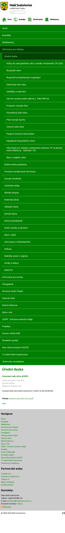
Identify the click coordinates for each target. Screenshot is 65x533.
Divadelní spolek (7, 455)
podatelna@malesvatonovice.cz (19, 501)
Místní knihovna (7, 441)
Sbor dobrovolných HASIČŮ (11, 458)
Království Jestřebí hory (10, 476)
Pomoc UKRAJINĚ (8, 452)
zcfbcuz (20, 504)
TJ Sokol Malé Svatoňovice (11, 460)
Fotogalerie (5, 433)
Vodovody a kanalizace (10, 463)
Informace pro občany (9, 427)
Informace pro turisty (9, 430)
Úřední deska (38, 19)
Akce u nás (5, 444)
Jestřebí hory (6, 474)
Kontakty (22, 19)
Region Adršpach (7, 482)
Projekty (4, 449)
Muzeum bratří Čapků (9, 435)
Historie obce (6, 438)
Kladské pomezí (7, 485)
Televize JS (5, 479)
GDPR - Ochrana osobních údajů (13, 446)
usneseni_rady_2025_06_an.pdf (21, 399)
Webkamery (54, 19)
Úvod (9, 19)
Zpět (4, 403)
